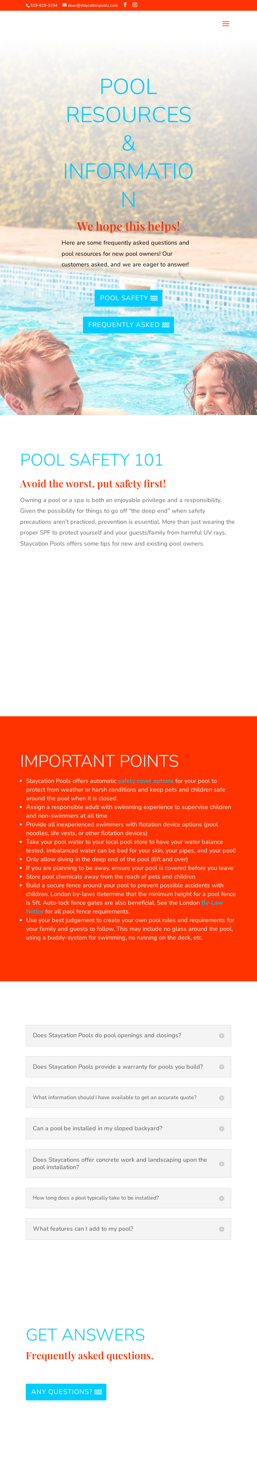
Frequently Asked (124, 324)
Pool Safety (124, 298)
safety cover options (146, 781)
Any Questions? (61, 1391)
